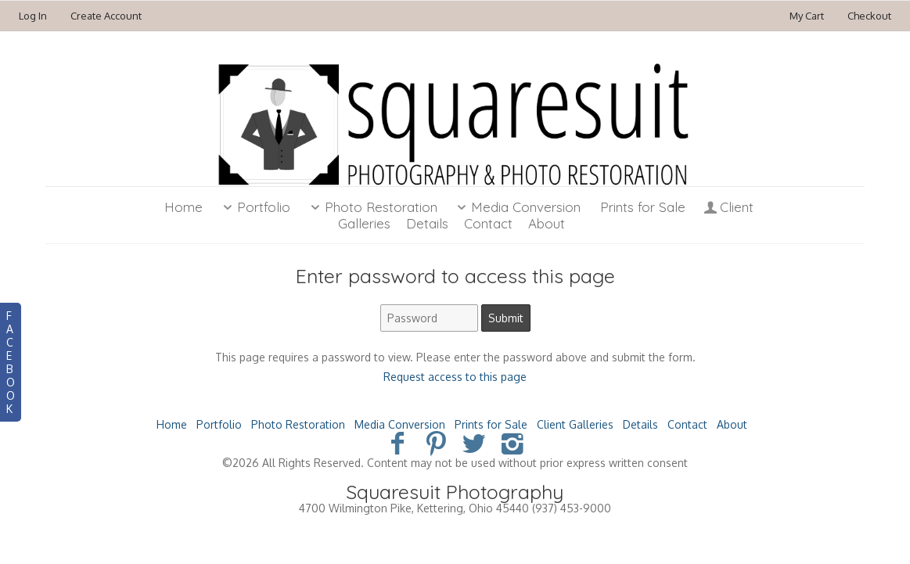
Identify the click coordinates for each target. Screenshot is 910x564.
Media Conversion (517, 207)
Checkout (869, 15)
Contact (687, 424)
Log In (33, 15)
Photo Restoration (371, 207)
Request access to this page (455, 376)
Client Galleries (575, 424)
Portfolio (254, 207)
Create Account (106, 15)
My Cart (808, 15)
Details (640, 424)
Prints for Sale (642, 207)
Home (183, 207)
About (732, 424)
